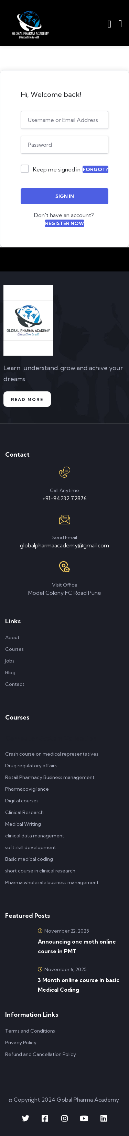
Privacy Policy (20, 1042)
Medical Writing (23, 824)
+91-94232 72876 (64, 498)
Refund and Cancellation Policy (40, 1054)
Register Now (64, 223)
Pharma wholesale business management (52, 882)
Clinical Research (24, 812)
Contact (14, 684)
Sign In (64, 196)
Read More (27, 399)
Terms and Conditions (30, 1031)
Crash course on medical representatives (51, 754)
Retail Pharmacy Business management (50, 777)
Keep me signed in (56, 169)
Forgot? (95, 169)
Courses (14, 649)
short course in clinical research (40, 871)
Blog (10, 672)
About (12, 637)
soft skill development (30, 847)
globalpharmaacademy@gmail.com (64, 545)
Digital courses (22, 801)
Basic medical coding (29, 859)
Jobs (9, 661)
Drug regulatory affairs (31, 765)
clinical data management (34, 836)
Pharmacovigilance (27, 789)
